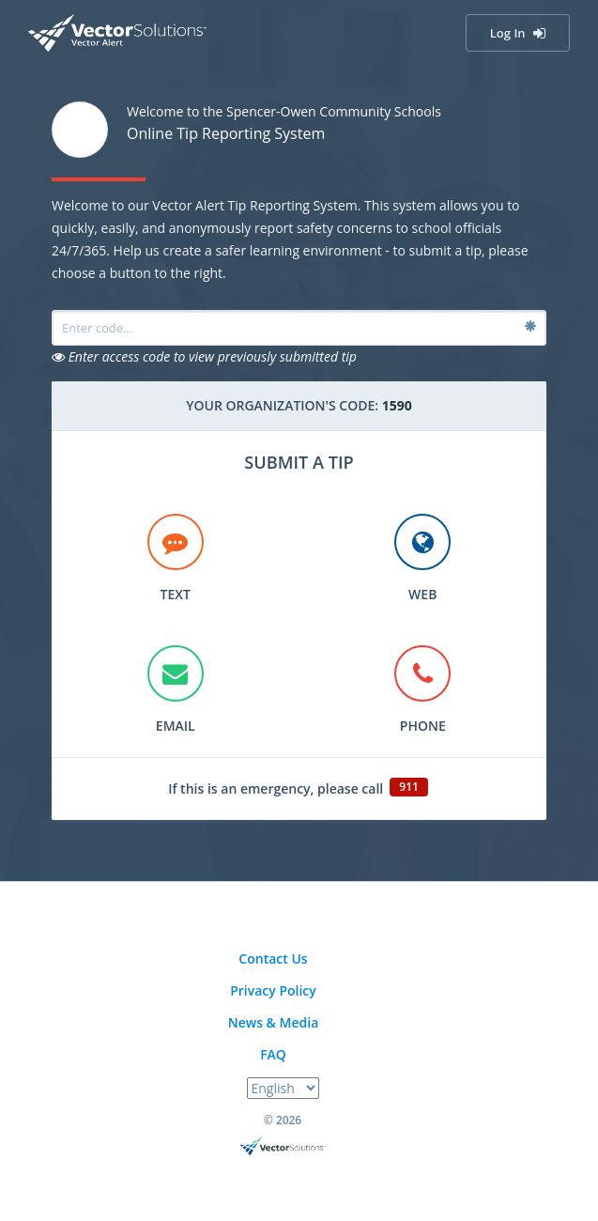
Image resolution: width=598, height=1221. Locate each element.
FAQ (273, 1054)
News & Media (273, 1022)
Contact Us (272, 958)
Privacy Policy (273, 990)
